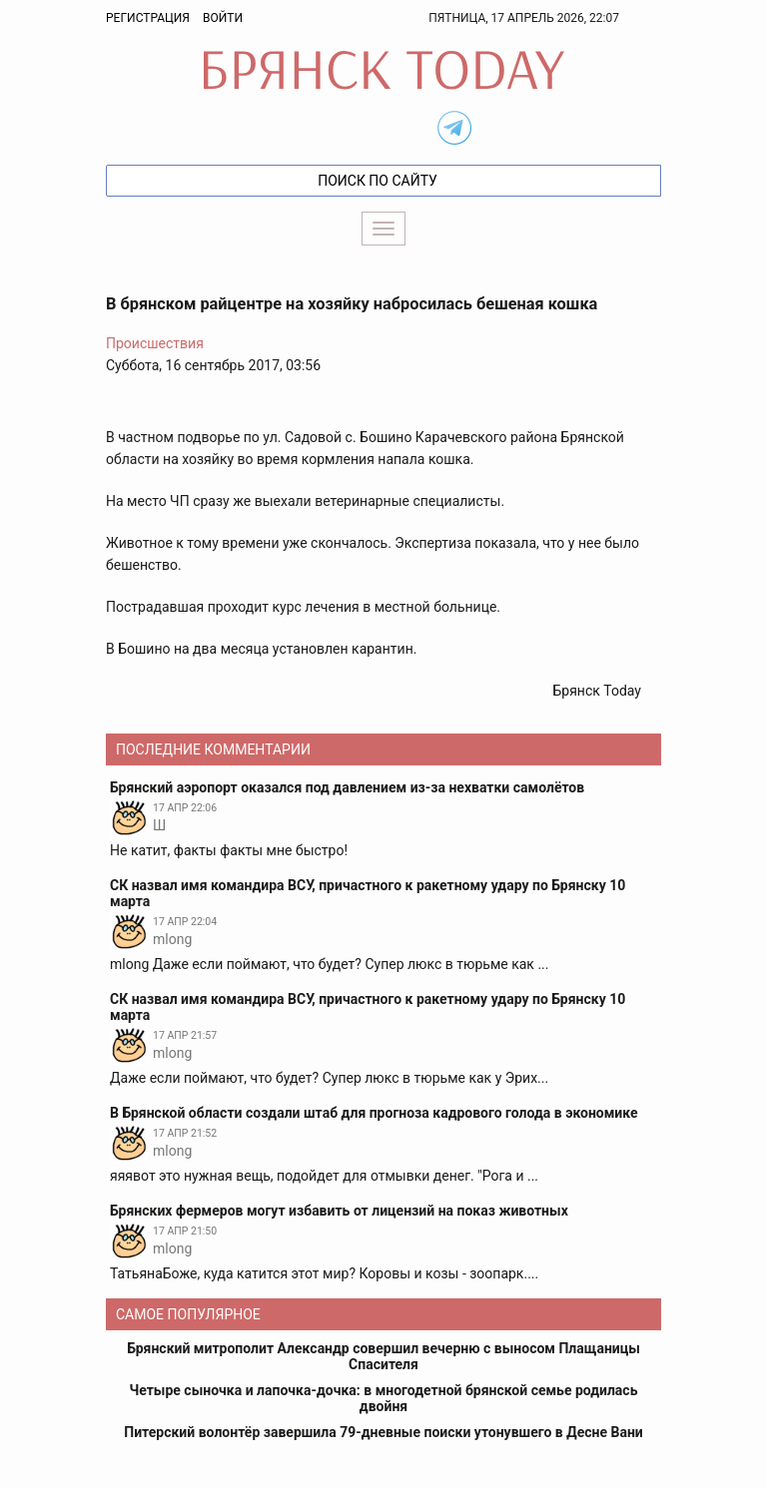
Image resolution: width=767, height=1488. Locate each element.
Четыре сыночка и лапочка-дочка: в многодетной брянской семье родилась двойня (384, 1398)
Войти (223, 18)
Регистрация (148, 18)
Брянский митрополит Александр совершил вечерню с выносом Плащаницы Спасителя (383, 1356)
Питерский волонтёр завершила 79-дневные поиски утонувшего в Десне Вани (383, 1432)
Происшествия (155, 343)
